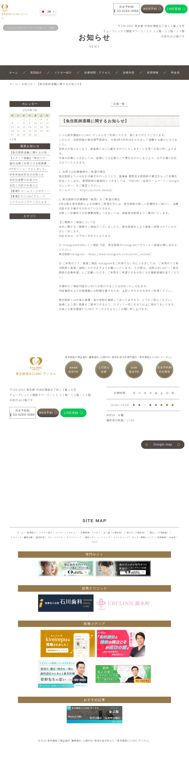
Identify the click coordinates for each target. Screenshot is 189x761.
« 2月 (12, 139)
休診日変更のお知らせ (23, 180)
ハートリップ (103, 537)
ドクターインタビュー (66, 532)
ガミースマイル (55, 537)
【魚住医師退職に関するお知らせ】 (32, 152)
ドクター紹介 (45, 532)
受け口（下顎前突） (136, 532)
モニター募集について (143, 537)
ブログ (94, 541)
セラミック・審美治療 (22, 537)
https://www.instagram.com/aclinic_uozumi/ (120, 254)
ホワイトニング (74, 537)
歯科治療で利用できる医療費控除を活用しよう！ (41, 163)
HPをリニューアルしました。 (28, 169)
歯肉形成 (40, 537)
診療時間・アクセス (90, 532)
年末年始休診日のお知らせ (26, 174)
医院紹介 (31, 532)
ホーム (20, 532)
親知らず (89, 537)
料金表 (172, 537)
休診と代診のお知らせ (23, 185)
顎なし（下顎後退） (159, 532)
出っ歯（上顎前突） (113, 532)
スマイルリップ (121, 537)
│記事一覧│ (119, 104)
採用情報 (161, 537)
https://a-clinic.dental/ (96, 190)
